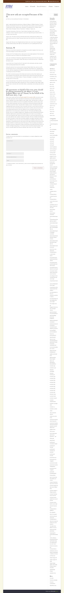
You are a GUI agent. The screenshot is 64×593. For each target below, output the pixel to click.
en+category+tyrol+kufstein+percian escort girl (53, 277)
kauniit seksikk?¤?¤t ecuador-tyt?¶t (27, 97)
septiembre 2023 (53, 80)
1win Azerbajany (53, 129)
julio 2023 (52, 84)
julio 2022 (52, 107)
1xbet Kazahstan (53, 146)
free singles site (53, 303)
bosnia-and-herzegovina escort (52, 163)
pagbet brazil (52, 429)
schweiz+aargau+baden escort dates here (54, 487)
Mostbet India (53, 394)
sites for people (53, 514)
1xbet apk (52, 133)
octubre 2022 (52, 101)
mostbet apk (52, 365)
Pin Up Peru (52, 431)
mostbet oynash (53, 398)
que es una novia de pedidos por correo (53, 479)
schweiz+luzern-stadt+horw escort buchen (54, 499)
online (51, 410)
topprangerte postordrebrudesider (54, 534)
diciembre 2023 (53, 74)
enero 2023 (52, 96)
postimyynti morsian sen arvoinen (52, 451)
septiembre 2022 (53, 103)
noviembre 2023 (53, 76)
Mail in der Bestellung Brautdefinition (53, 362)
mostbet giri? (52, 376)
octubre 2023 (52, 78)
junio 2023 (52, 86)
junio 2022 (52, 109)
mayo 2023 (52, 88)
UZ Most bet (52, 555)
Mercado (54, 591)
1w (50, 127)
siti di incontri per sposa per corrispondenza (53, 518)
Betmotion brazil (53, 160)
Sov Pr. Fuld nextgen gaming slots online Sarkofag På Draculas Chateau (53, 32)
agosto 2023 (52, 82)
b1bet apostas (53, 154)
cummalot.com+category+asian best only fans (54, 206)
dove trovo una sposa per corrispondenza (53, 251)
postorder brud (53, 457)
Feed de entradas (53, 580)
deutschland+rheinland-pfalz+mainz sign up (54, 242)
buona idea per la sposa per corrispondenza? (53, 182)
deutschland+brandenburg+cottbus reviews (54, 237)
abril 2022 (52, 113)
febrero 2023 (52, 94)
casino (51, 189)
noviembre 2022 (53, 99)
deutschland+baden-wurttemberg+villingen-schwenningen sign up (54, 226)
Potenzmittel (52, 475)
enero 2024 (52, 72)
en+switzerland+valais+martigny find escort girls (54, 300)
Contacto (56, 6)
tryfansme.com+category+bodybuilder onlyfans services (54, 552)
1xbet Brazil (52, 137)
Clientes (51, 6)
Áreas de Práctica (41, 6)
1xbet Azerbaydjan (53, 135)
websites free (53, 573)
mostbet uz (52, 406)
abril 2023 (52, 90)
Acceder (51, 578)
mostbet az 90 (53, 367)
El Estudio (32, 6)
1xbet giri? (52, 139)
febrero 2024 (52, 70)
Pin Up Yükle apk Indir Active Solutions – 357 (53, 435)
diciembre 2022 (53, 97)
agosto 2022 (52, 105)
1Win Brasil (52, 131)
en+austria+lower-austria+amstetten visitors (53, 259)
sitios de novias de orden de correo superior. (54, 523)
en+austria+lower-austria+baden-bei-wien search (54, 264)
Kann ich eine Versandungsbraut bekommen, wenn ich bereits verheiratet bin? (53, 342)
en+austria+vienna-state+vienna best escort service (53, 272)
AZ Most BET (53, 152)
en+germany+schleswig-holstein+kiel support (54, 289)
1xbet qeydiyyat (53, 148)
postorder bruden (53, 463)
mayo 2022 (52, 111)
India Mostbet (53, 337)
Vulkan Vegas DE (53, 557)
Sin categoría (52, 512)
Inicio (26, 6)
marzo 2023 (52, 92)
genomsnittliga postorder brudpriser (53, 317)
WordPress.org (53, 585)
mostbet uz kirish (53, 408)
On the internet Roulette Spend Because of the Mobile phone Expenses (53, 24)
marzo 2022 (52, 115)
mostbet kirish (53, 396)
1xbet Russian (53, 150)
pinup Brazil (52, 440)
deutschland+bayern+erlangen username (54, 232)
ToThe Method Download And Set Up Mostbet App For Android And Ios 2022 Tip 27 (54, 540)
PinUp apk (52, 438)
